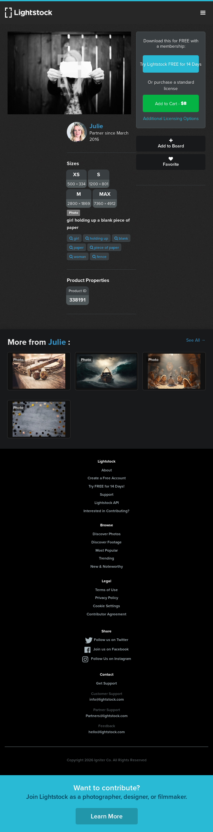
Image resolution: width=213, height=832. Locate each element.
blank (121, 238)
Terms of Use (106, 589)
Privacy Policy (106, 597)
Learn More (107, 816)
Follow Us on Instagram (111, 658)
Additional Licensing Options (171, 118)
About (106, 470)
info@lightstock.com (106, 699)
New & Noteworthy (106, 566)
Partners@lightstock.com (107, 715)
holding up (96, 238)
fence (99, 256)
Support (106, 494)
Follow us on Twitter (111, 639)
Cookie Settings (106, 605)
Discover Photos (107, 533)
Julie (96, 125)
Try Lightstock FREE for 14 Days (171, 64)
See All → (195, 340)
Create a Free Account (107, 478)
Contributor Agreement (106, 614)
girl (74, 238)
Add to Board (171, 143)
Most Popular (106, 550)
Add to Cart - (171, 103)
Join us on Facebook (111, 649)
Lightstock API (107, 502)
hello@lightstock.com (107, 731)
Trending (106, 558)
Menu (203, 13)
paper (76, 247)
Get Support (106, 683)
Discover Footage (106, 542)
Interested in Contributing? (106, 510)
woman (77, 256)
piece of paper (104, 247)
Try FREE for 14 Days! (106, 486)
